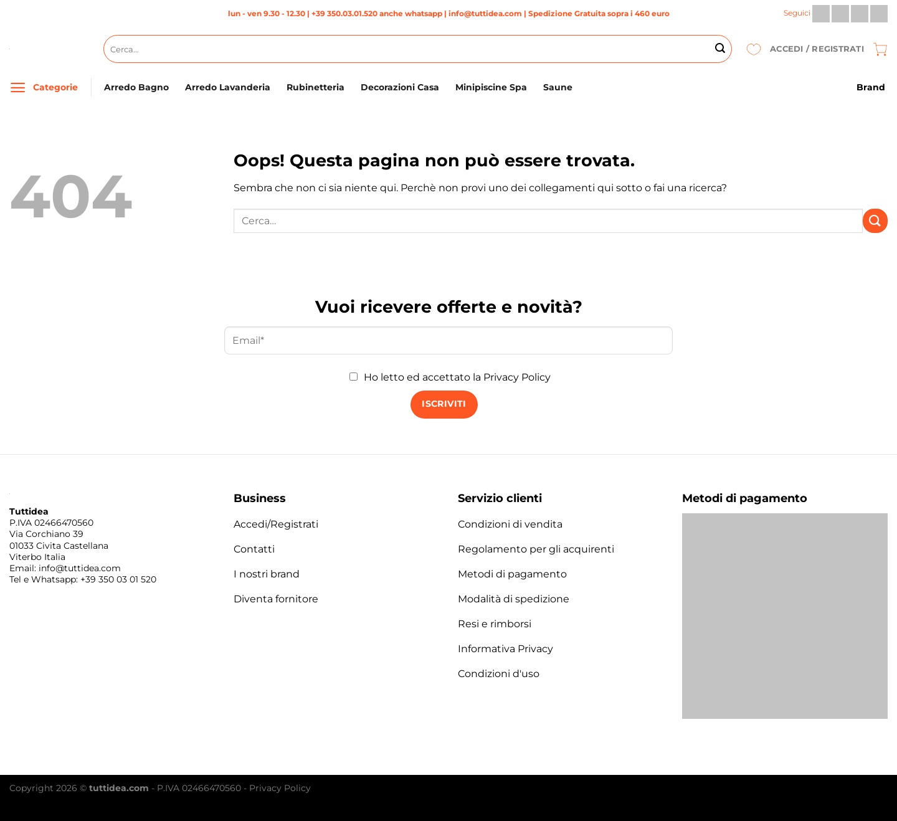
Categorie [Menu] (55, 87)
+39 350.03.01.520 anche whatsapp (376, 13)
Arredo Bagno (136, 87)
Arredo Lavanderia (227, 87)
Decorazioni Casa (400, 87)
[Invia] (720, 49)
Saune (557, 87)
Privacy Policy (517, 377)
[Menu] (17, 87)
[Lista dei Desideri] (753, 49)
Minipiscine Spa (491, 87)
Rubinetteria (315, 87)
